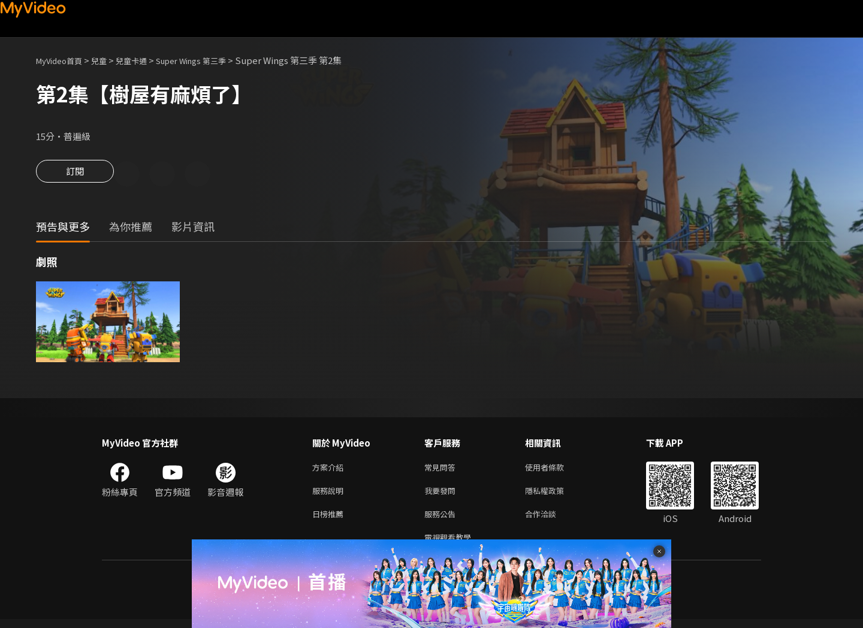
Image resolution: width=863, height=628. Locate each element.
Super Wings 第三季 (212, 60)
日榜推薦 (330, 520)
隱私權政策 (554, 495)
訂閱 (75, 175)
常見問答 (442, 469)
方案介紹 (330, 469)
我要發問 (442, 495)
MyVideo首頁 (63, 60)
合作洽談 (550, 520)
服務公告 (442, 520)
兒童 (108, 60)
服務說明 (330, 495)
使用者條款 (554, 469)
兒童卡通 (144, 60)
